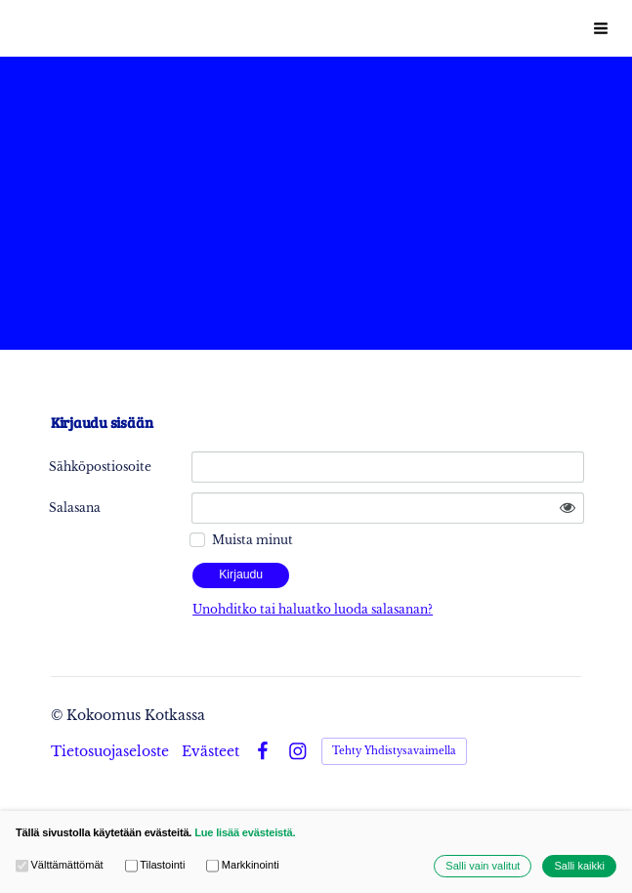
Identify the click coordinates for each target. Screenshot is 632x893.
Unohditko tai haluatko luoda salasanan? (312, 609)
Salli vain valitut (482, 866)
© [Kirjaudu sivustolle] (58, 715)
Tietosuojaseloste (110, 751)
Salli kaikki (579, 866)
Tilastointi (155, 866)
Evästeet (210, 751)
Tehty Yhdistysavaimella (394, 750)
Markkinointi (242, 866)
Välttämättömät (60, 866)
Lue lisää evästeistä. (244, 832)
